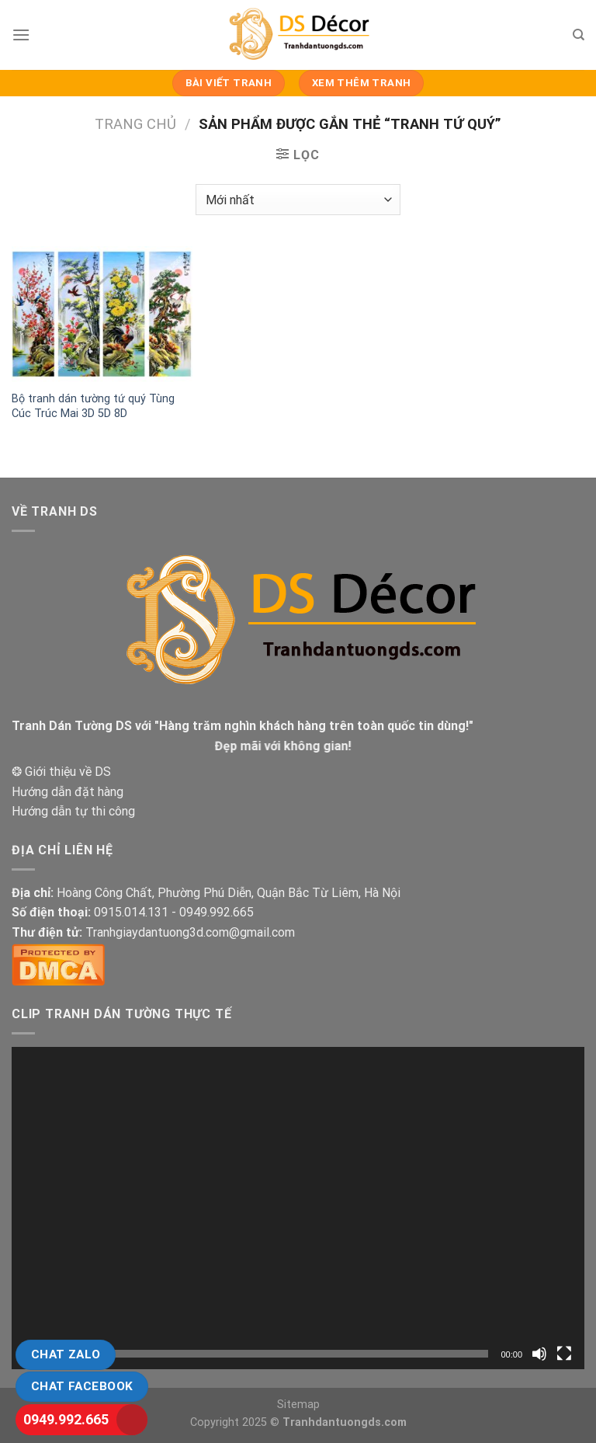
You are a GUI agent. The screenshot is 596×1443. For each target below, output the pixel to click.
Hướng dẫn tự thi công (73, 811)
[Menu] (21, 35)
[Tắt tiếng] (539, 1353)
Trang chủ (135, 124)
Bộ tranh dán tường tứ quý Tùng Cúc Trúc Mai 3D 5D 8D (93, 406)
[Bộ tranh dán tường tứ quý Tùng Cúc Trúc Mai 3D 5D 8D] (102, 314)
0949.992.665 (66, 1419)
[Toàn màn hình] (564, 1353)
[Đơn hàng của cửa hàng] (298, 199)
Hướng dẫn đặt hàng (67, 791)
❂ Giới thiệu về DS (61, 771)
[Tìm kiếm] (578, 35)
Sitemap (298, 1404)
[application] (298, 1208)
